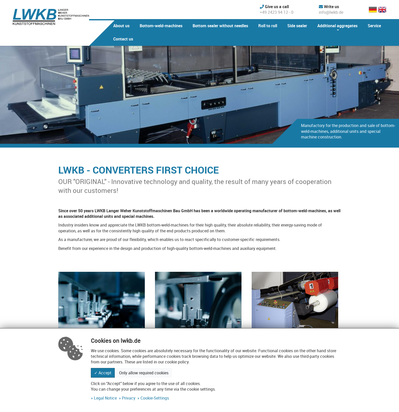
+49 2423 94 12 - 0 (276, 9)
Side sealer (297, 26)
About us (121, 26)
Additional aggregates (337, 26)
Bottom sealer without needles (220, 26)
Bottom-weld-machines (161, 26)
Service (374, 26)
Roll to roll (267, 26)
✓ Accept (102, 373)
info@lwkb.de (331, 9)
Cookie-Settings (154, 398)
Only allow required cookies (143, 373)
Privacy (128, 398)
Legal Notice (105, 398)
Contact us (123, 39)
